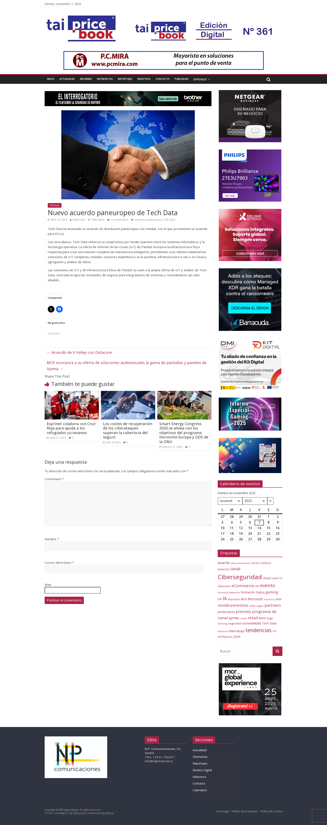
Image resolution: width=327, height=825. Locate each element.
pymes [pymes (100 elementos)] (234, 618)
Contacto (163, 79)
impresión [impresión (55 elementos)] (234, 599)
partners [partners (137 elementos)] (272, 605)
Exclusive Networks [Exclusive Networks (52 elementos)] (229, 592)
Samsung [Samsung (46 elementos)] (222, 623)
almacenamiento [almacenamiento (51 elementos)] (240, 563)
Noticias (54, 205)
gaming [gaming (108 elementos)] (271, 592)
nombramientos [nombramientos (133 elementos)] (233, 605)
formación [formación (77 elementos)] (248, 592)
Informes (86, 79)
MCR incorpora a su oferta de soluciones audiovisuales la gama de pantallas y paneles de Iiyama (126, 365)
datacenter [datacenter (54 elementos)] (224, 586)
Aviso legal (222, 811)
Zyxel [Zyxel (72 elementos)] (236, 636)
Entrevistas (105, 79)
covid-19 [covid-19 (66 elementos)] (276, 578)
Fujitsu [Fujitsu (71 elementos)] (260, 592)
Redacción (79, 219)
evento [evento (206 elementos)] (267, 585)
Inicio (50, 79)
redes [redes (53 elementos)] (243, 618)
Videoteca (144, 79)
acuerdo (140, 219)
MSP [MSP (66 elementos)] (279, 599)
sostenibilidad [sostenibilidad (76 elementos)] (251, 623)
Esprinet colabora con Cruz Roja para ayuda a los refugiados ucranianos (71, 428)
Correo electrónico (59, 562)
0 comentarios (117, 219)
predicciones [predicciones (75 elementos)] (226, 612)
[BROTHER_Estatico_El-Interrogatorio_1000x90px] (128, 93)
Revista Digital (202, 770)
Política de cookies (271, 811)
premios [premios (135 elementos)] (243, 611)
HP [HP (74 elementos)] (220, 599)
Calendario (200, 790)
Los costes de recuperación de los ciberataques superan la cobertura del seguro (127, 430)
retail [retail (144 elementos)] (253, 617)
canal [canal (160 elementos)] (235, 568)
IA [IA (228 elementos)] (225, 598)
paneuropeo (153, 219)
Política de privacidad (244, 811)
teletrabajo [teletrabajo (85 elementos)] (237, 631)
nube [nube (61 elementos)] (252, 606)
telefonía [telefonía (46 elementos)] (223, 631)
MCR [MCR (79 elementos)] (244, 599)
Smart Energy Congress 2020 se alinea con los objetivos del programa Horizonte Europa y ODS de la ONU (183, 432)
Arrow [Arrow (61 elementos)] (255, 563)
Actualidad (67, 79)
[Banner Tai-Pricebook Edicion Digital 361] (206, 24)
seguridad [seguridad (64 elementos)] (234, 623)
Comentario (54, 479)
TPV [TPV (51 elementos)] (274, 631)
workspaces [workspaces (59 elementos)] (225, 636)
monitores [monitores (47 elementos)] (269, 599)
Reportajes (125, 79)
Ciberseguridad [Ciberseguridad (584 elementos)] (240, 577)
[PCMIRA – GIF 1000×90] (163, 53)
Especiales (200, 79)
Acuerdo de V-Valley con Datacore (79, 352)
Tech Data (169, 219)
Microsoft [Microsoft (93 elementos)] (255, 599)
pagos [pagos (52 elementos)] (260, 605)
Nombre (52, 539)
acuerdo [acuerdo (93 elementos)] (224, 562)
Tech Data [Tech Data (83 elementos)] (269, 623)
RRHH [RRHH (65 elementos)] (262, 618)
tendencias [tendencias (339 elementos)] (258, 630)
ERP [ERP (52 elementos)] (257, 586)
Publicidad (182, 79)
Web (48, 585)
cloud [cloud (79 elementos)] (266, 578)
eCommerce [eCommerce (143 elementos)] (242, 585)
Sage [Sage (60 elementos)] (270, 618)
